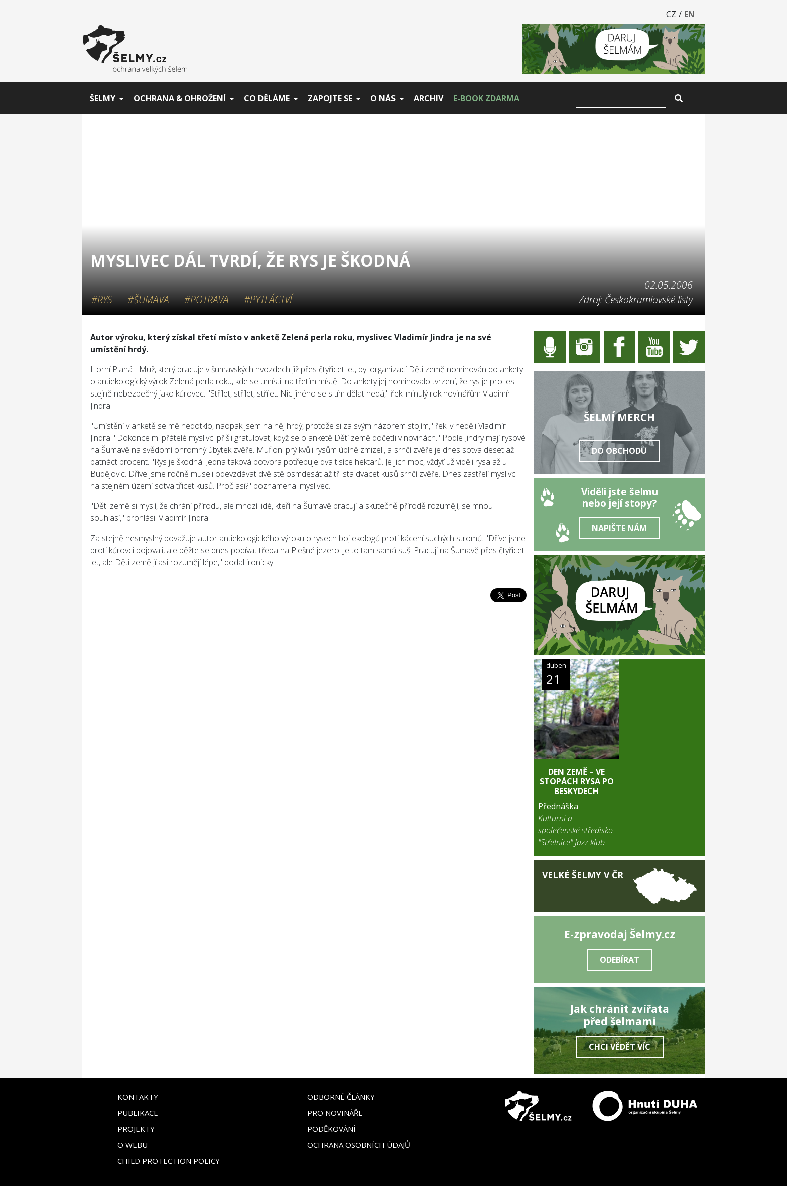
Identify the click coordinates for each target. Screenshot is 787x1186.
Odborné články (341, 1097)
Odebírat (619, 959)
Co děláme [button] (267, 98)
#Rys (101, 299)
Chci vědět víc (619, 1046)
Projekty (136, 1129)
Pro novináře (335, 1113)
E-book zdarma (486, 98)
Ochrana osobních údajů (358, 1145)
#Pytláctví (268, 299)
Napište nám (619, 528)
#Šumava (148, 299)
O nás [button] (383, 98)
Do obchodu (619, 450)
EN (689, 14)
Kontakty (137, 1097)
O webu (132, 1145)
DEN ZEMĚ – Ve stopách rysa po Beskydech (577, 781)
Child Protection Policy (168, 1161)
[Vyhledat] (621, 98)
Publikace (137, 1113)
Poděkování (331, 1129)
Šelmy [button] (102, 98)
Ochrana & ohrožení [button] (180, 98)
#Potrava (206, 299)
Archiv (428, 98)
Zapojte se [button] (330, 98)
